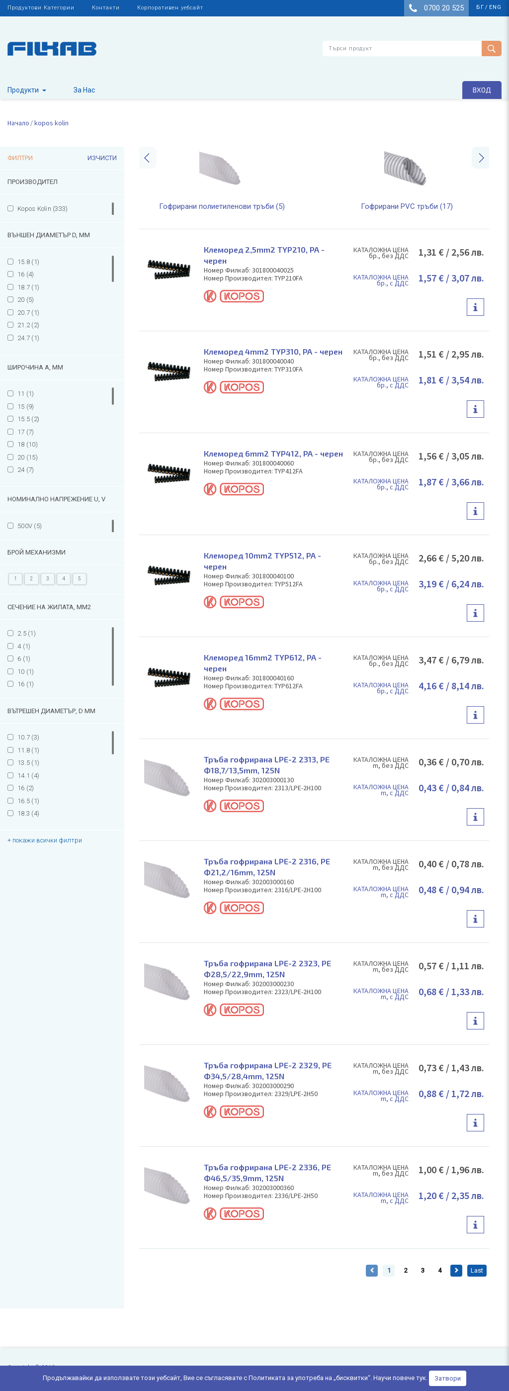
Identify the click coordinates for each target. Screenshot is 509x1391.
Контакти (106, 7)
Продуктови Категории (41, 7)
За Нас (84, 90)
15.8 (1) (28, 262)
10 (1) (25, 671)
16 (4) (25, 274)
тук (421, 1378)
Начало (18, 122)
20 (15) (27, 457)
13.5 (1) (28, 762)
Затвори (447, 1378)
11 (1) (25, 393)
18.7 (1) (28, 287)
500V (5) (29, 526)
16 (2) (25, 788)
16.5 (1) (28, 801)
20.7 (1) (28, 312)
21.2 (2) (28, 325)
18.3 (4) (28, 813)
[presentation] (148, 158)
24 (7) (25, 469)
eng (495, 7)
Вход (482, 90)
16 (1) (25, 684)
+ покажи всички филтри (44, 840)
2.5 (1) (26, 633)
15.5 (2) (28, 419)
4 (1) (23, 646)
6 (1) (23, 658)
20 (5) (25, 299)
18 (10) (27, 444)
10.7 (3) (28, 737)
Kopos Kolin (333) (42, 208)
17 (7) (25, 432)
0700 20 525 (436, 7)
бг (480, 7)
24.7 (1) (28, 338)
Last (477, 1270)
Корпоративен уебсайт (170, 7)
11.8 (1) (28, 750)
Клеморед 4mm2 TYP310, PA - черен (273, 351)
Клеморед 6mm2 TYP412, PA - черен (273, 453)
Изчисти (102, 158)
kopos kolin (51, 122)
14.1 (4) (28, 775)
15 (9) (25, 406)
